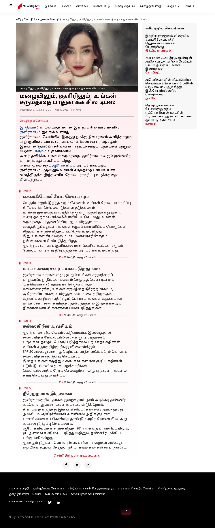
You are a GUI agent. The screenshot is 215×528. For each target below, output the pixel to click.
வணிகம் (82, 6)
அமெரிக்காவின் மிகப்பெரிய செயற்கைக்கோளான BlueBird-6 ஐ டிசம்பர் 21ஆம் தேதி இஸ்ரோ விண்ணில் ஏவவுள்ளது (169, 87)
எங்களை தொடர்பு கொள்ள (136, 488)
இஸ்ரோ (151, 98)
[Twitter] (77, 465)
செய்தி (28, 19)
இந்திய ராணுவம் (158, 50)
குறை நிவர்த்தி (19, 494)
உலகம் (66, 6)
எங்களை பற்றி (19, 488)
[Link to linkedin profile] (58, 502)
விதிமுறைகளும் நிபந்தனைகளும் (91, 488)
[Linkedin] (88, 465)
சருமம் (40, 151)
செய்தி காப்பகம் (56, 494)
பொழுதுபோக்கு (151, 6)
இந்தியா (50, 6)
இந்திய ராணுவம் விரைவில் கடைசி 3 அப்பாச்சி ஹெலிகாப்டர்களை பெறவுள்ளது (167, 41)
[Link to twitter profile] (49, 502)
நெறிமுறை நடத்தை (171, 488)
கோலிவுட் (152, 72)
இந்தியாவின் (32, 128)
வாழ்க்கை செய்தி (47, 19)
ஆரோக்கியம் (64, 166)
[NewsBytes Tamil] (28, 6)
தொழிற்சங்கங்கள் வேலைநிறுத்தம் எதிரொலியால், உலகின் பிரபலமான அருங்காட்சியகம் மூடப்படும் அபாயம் (168, 113)
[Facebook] (66, 465)
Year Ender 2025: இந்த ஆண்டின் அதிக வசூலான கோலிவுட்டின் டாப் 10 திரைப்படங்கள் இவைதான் (169, 63)
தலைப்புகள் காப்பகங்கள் (88, 494)
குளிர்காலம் (30, 132)
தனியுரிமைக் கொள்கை (49, 488)
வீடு (18, 19)
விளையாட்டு (101, 6)
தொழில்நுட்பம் (125, 6)
